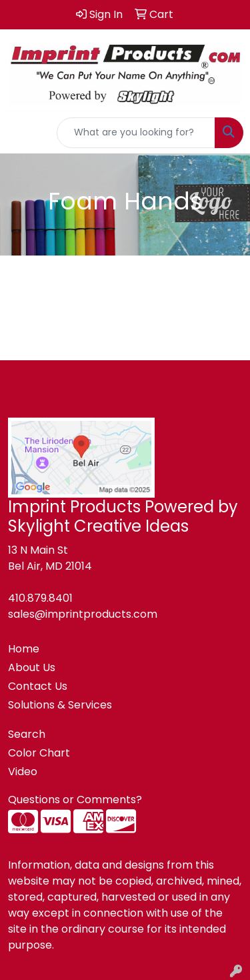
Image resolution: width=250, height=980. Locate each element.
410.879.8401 (40, 598)
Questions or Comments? (75, 799)
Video (22, 771)
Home (23, 648)
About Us (31, 667)
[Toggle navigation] (21, 132)
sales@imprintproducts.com (82, 614)
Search (26, 734)
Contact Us (37, 686)
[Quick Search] (136, 132)
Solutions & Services (60, 704)
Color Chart (39, 753)
